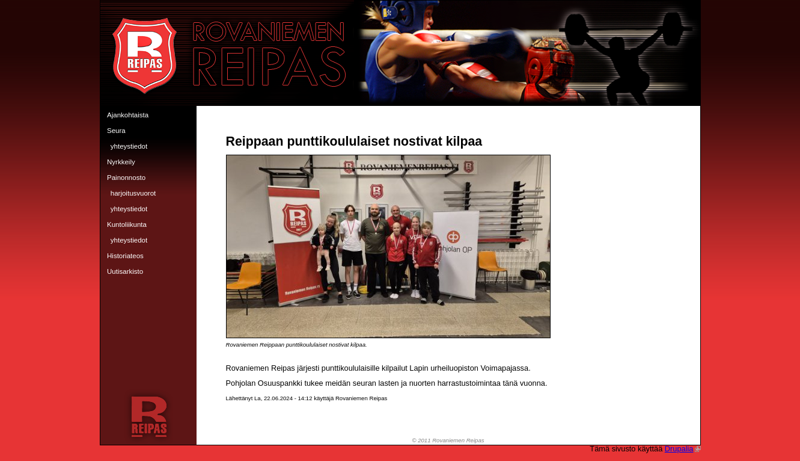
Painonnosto (126, 177)
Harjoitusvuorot (133, 193)
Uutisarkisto (125, 271)
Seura (116, 130)
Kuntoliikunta (127, 224)
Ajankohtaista (127, 115)
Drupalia (683, 448)
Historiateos (125, 255)
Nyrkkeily (121, 162)
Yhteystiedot (129, 146)
